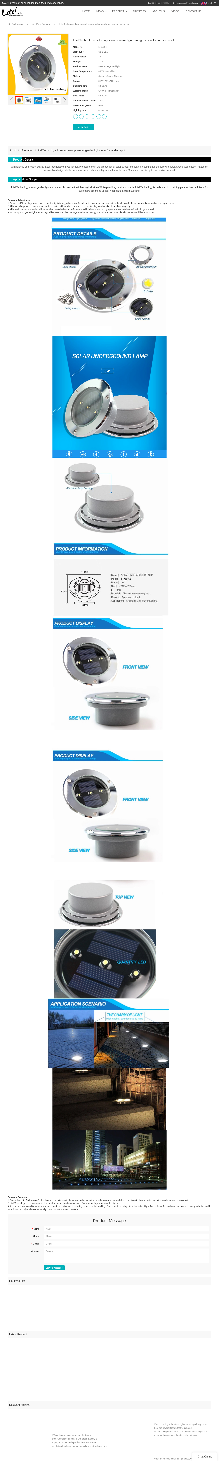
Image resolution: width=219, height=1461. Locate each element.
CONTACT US (193, 11)
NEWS (100, 11)
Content (34, 1251)
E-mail (35, 1244)
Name (35, 1229)
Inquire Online (83, 127)
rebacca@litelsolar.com (189, 3)
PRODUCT (118, 11)
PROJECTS (139, 11)
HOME (86, 11)
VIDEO (175, 11)
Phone (36, 1236)
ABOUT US (158, 11)
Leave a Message (54, 1268)
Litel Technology (15, 24)
